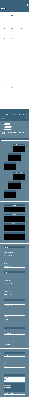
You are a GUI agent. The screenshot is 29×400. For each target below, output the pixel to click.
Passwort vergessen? (6, 388)
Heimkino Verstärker (8, 283)
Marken (5, 358)
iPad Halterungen (7, 330)
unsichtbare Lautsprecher (8, 252)
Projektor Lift (6, 319)
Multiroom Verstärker (8, 288)
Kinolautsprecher (7, 258)
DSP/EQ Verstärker (7, 280)
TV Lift (5, 308)
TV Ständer (6, 316)
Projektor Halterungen (8, 322)
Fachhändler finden (7, 369)
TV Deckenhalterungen (8, 305)
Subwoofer (6, 269)
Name (2, 123)
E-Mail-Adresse (3, 126)
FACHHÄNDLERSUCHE (14, 104)
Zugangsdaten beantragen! (9, 393)
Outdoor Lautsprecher (8, 255)
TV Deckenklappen (7, 313)
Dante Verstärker (7, 291)
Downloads (6, 355)
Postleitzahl (3, 127)
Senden (3, 134)
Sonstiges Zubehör (7, 344)
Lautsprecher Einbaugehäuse (9, 336)
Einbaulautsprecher (7, 249)
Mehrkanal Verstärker (8, 286)
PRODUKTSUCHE (3, 8)
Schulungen (6, 360)
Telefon (2, 124)
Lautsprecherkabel (7, 333)
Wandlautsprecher (7, 266)
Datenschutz (3, 131)
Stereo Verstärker (7, 277)
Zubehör (5, 324)
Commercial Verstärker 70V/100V (10, 297)
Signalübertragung (7, 338)
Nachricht (3, 130)
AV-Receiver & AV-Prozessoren (9, 274)
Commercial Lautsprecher (9, 260)
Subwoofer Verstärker (8, 294)
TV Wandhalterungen (8, 302)
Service (5, 363)
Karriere (5, 366)
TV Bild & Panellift (7, 311)
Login (5, 390)
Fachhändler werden (8, 371)
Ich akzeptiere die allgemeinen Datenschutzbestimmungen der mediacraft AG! (13, 132)
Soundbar (6, 263)
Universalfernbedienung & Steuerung (11, 341)
